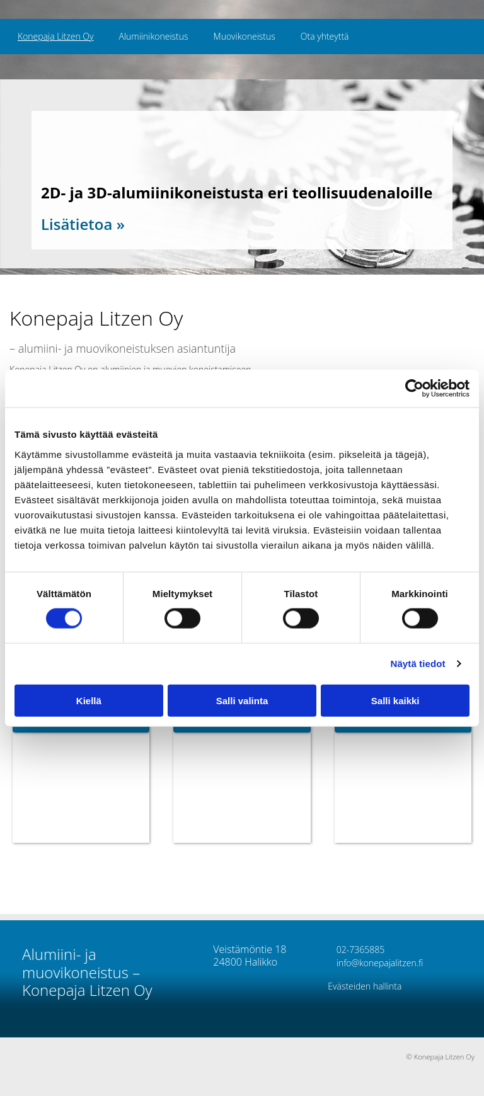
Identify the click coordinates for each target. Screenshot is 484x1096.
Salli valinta (242, 700)
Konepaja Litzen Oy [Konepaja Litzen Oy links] (55, 36)
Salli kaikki (395, 700)
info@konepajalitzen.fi (375, 963)
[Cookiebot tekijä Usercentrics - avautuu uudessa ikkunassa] (414, 388)
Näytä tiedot (418, 663)
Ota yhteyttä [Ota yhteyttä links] (325, 36)
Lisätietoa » (83, 224)
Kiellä (88, 700)
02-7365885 (356, 950)
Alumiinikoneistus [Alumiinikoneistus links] (153, 36)
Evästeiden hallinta (364, 986)
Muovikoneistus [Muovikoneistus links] (244, 36)
